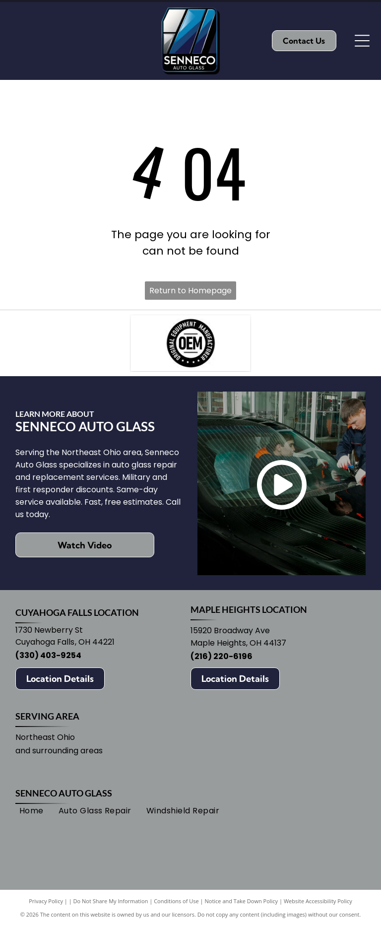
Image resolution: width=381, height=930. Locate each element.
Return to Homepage (190, 290)
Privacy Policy (46, 905)
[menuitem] (31, 815)
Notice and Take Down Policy (241, 905)
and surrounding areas (59, 754)
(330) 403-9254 (48, 659)
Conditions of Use (176, 905)
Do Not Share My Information (110, 905)
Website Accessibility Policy (318, 905)
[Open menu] (362, 40)
